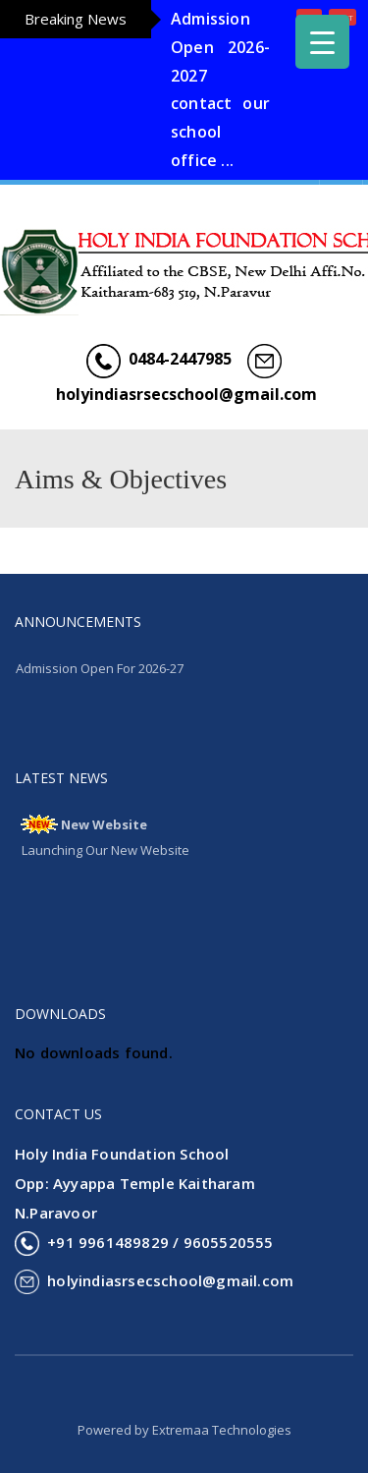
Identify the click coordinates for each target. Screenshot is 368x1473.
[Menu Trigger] (322, 42)
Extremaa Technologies (221, 1430)
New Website (104, 824)
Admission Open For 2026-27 (100, 668)
